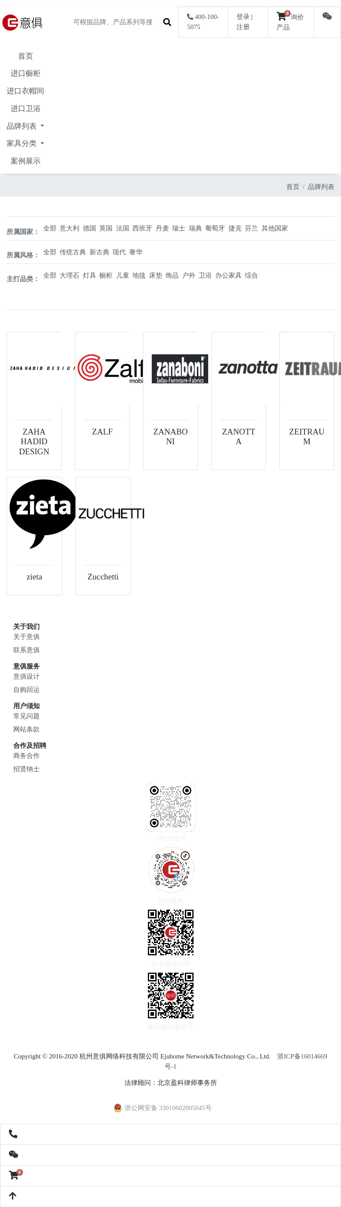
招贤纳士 (26, 768)
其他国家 (275, 228)
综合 (251, 275)
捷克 (235, 228)
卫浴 (205, 275)
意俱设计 (26, 676)
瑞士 (178, 228)
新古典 (99, 252)
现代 (119, 252)
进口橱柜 (26, 73)
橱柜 (105, 275)
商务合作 (26, 755)
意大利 (69, 228)
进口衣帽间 (25, 91)
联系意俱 (26, 650)
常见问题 (26, 716)
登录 (243, 16)
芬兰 (251, 228)
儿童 (122, 275)
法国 (122, 228)
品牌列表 (321, 186)
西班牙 (142, 228)
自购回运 (26, 689)
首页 (25, 56)
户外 (188, 275)
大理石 (69, 275)
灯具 (89, 275)
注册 (243, 26)
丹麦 (162, 228)
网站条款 (26, 729)
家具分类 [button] (22, 143)
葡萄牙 (215, 228)
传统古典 (73, 252)
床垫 (155, 275)
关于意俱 (26, 636)
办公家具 (228, 275)
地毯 (139, 275)
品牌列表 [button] (22, 126)
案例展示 (26, 161)
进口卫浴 (26, 108)
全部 (49, 228)
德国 (89, 228)
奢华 (135, 252)
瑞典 (195, 228)
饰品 (172, 275)
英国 (105, 228)
